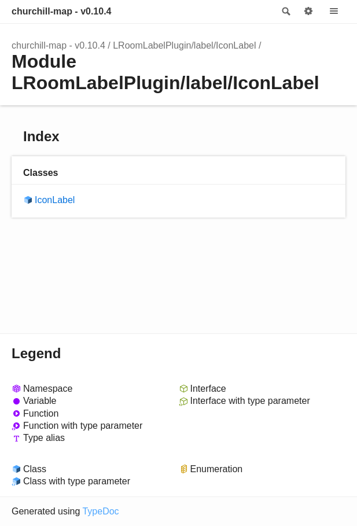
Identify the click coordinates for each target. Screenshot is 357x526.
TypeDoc (100, 511)
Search (285, 11)
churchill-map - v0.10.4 (62, 11)
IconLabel (55, 200)
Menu (333, 11)
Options (308, 11)
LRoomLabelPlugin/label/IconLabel (184, 45)
